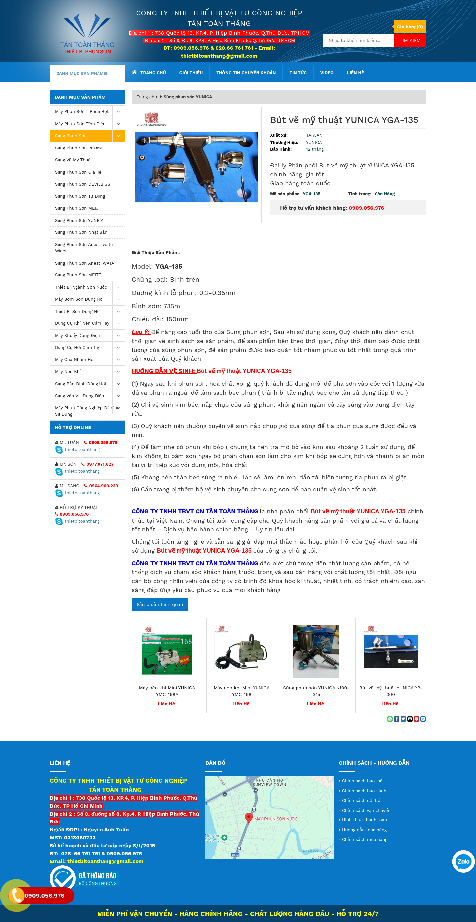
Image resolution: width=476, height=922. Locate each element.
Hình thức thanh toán (364, 819)
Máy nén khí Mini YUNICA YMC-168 (242, 691)
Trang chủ (149, 72)
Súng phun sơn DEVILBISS (82, 184)
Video (327, 72)
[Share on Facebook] (396, 719)
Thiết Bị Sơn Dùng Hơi (90, 312)
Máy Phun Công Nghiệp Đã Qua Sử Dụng (90, 409)
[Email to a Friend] (410, 719)
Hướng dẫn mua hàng (364, 829)
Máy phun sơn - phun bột (90, 112)
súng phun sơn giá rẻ (78, 172)
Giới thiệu (191, 72)
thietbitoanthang (77, 449)
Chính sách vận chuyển (366, 810)
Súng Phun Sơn (90, 136)
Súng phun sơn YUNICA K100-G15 (316, 691)
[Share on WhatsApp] (390, 719)
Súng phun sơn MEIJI (77, 208)
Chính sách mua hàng (364, 839)
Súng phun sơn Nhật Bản (81, 232)
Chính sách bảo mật (363, 780)
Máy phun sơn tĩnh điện (90, 124)
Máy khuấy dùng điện (90, 336)
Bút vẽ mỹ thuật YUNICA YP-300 (390, 691)
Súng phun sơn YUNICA (79, 220)
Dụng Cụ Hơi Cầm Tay (90, 348)
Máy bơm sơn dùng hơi (90, 299)
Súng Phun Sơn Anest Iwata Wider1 (84, 248)
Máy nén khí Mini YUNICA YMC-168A (167, 691)
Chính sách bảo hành (364, 790)
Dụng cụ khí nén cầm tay (90, 323)
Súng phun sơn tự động (80, 196)
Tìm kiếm (410, 40)
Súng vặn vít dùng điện (90, 396)
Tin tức (297, 72)
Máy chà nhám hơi (90, 360)
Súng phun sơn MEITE (78, 274)
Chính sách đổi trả (361, 800)
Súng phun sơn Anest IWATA (84, 263)
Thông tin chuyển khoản (246, 72)
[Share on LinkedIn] (423, 719)
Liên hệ (355, 72)
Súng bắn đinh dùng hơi (90, 384)
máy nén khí (90, 372)
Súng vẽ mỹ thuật (73, 159)
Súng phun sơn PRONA (79, 148)
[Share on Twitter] (403, 719)
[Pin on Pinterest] (416, 719)
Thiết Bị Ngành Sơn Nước (90, 287)
